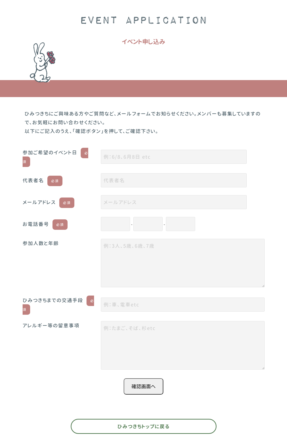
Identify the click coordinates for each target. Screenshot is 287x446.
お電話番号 (45, 224)
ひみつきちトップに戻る (143, 426)
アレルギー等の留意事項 (51, 325)
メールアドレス (48, 202)
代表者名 (42, 180)
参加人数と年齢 (41, 243)
